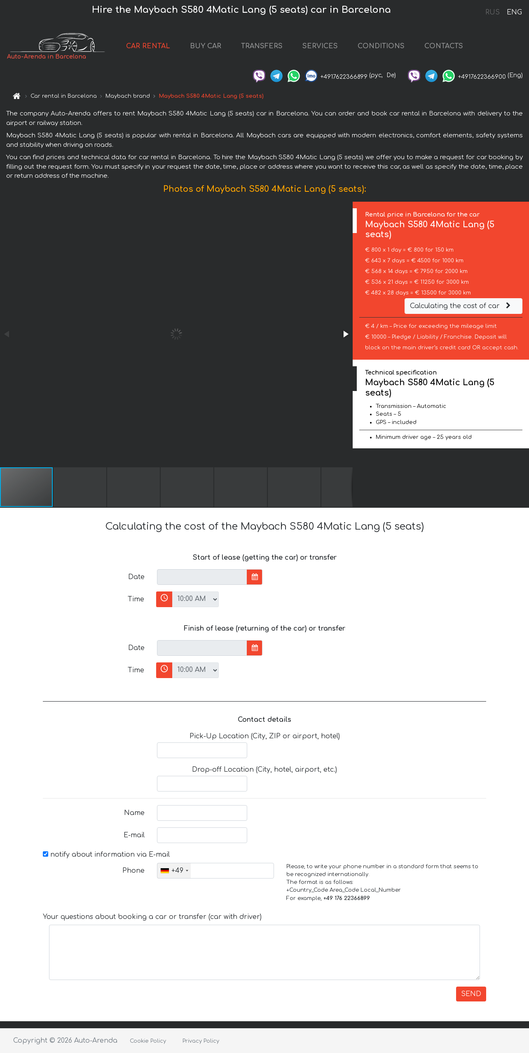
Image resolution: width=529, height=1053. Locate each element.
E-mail (134, 835)
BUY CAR (205, 46)
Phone (133, 870)
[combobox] (174, 870)
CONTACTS (443, 46)
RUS (492, 12)
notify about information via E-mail (106, 854)
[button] (345, 334)
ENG (514, 12)
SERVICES (320, 46)
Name (134, 813)
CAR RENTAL (148, 46)
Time (136, 599)
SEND (471, 994)
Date (136, 577)
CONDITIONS (381, 46)
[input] (202, 577)
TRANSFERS (262, 46)
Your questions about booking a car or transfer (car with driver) (152, 917)
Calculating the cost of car (461, 306)
